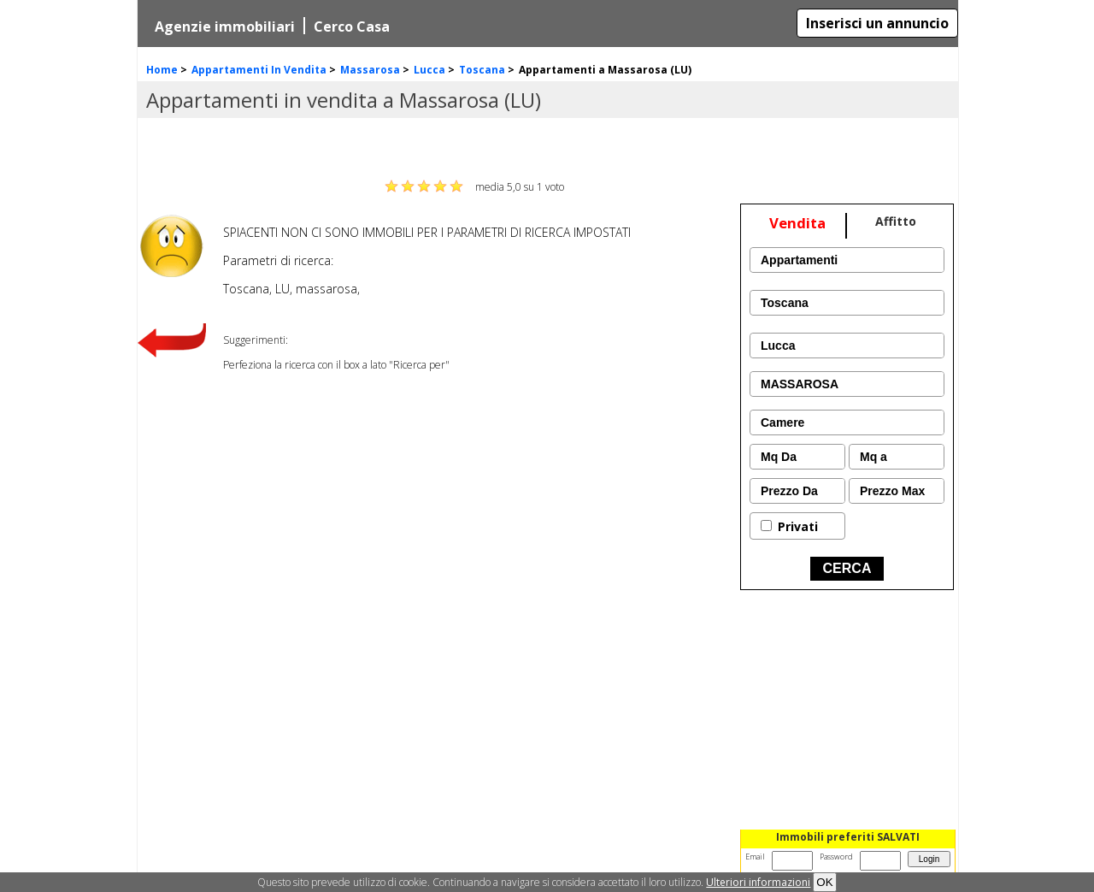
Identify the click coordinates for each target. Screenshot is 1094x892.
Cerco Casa (352, 26)
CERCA (847, 568)
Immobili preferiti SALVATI (848, 837)
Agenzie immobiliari (225, 26)
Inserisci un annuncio (877, 23)
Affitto (895, 221)
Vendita (797, 223)
